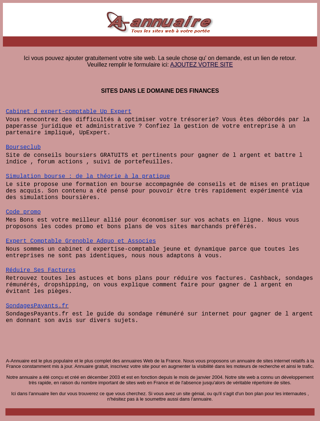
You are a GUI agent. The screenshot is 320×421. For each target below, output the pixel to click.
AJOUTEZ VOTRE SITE (201, 64)
